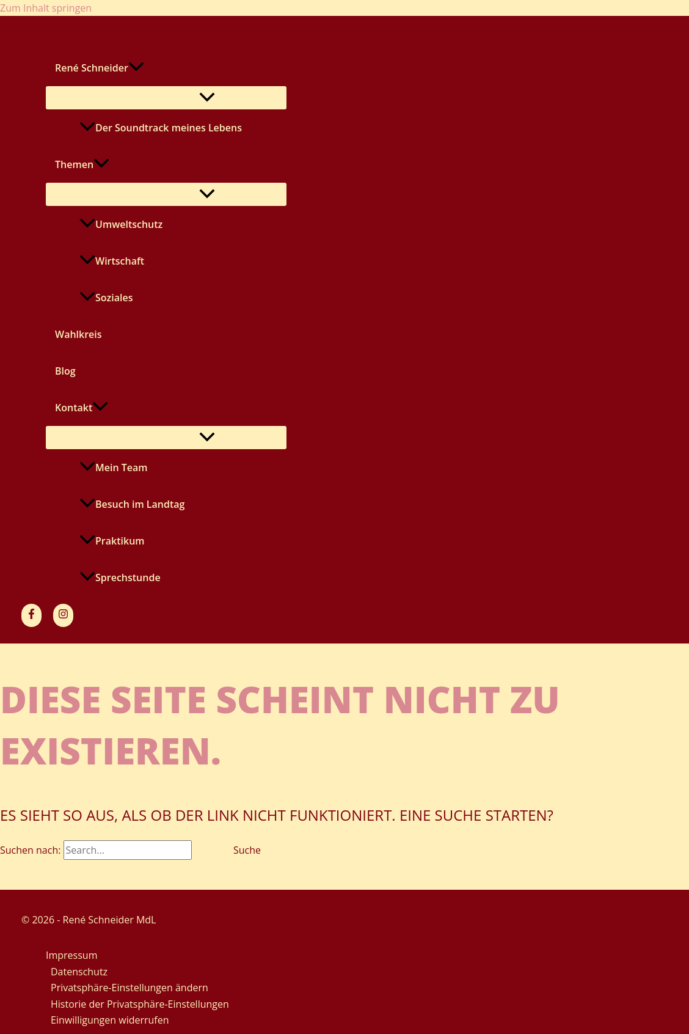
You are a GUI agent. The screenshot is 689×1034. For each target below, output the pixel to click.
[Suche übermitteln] (206, 850)
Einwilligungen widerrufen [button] (110, 1020)
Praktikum (112, 541)
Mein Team (113, 467)
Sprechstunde (120, 577)
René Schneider (99, 68)
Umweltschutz (120, 224)
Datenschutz (79, 971)
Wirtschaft (111, 261)
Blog (65, 371)
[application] (136, 68)
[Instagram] (63, 615)
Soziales (106, 297)
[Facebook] (31, 615)
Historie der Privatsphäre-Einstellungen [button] (140, 1004)
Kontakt (81, 407)
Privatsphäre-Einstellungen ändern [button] (129, 987)
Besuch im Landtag (131, 504)
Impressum (71, 955)
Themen (82, 164)
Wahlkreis (78, 334)
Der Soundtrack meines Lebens (160, 127)
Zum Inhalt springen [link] (46, 8)
